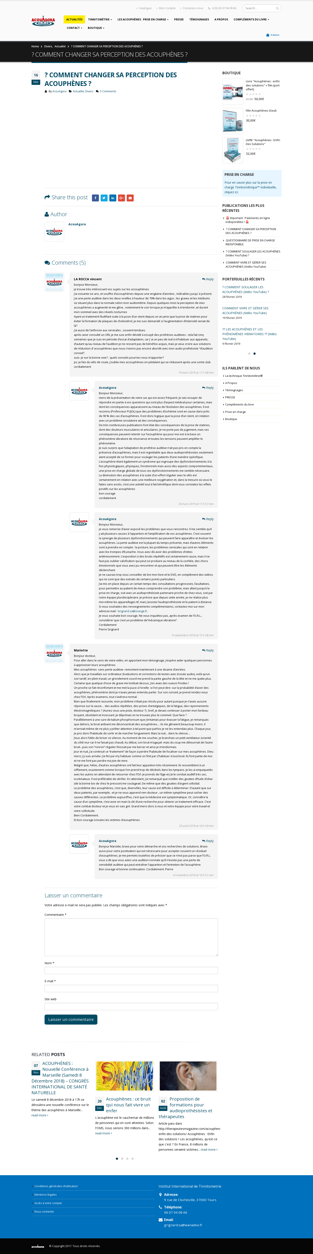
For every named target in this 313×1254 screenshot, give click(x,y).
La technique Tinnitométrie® (244, 376)
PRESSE (179, 19)
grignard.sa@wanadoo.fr (183, 1225)
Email (130, 197)
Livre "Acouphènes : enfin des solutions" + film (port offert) (263, 85)
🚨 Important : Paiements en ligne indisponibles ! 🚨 (248, 220)
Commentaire (56, 915)
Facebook (95, 197)
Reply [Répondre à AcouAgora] (208, 388)
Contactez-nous (191, 8)
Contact (73, 28)
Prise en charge (235, 412)
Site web (51, 999)
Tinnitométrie (99, 19)
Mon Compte (166, 8)
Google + (121, 197)
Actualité (78, 91)
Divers (89, 91)
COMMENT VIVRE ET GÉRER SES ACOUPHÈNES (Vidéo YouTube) (246, 264)
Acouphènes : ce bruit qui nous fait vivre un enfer (128, 1105)
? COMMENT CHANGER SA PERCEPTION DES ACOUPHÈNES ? (251, 231)
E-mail (50, 981)
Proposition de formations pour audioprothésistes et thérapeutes (185, 1107)
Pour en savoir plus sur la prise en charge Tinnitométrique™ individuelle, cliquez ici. (251, 187)
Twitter (104, 197)
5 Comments (108, 91)
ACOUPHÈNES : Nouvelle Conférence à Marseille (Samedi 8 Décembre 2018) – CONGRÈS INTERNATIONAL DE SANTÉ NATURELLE (60, 1078)
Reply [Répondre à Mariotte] (208, 650)
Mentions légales (45, 1194)
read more (40, 1115)
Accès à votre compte (48, 1203)
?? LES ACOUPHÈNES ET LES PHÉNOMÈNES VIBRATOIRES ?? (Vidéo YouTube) (249, 334)
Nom (49, 963)
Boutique (95, 28)
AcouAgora (59, 91)
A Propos (221, 19)
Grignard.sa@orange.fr (132, 611)
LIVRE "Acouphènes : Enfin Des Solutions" (263, 142)
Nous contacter (44, 1211)
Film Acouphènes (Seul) (261, 110)
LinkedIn (112, 197)
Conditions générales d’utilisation (56, 1186)
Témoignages (199, 19)
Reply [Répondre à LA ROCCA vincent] (208, 279)
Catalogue (144, 8)
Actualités (74, 19)
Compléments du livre (250, 19)
